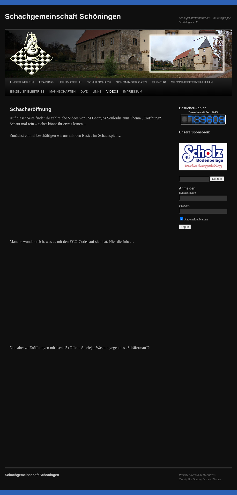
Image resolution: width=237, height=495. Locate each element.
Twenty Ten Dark (189, 479)
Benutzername (187, 192)
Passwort (184, 205)
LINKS (97, 91)
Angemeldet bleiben (194, 219)
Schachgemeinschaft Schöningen (63, 16)
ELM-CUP (159, 82)
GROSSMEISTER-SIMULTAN (192, 82)
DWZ (84, 91)
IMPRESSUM (132, 91)
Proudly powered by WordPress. (197, 475)
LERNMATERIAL (70, 82)
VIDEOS (112, 91)
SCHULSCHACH (99, 82)
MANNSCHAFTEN (62, 91)
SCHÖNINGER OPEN (131, 82)
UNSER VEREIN (22, 82)
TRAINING (46, 82)
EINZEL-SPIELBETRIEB (27, 91)
